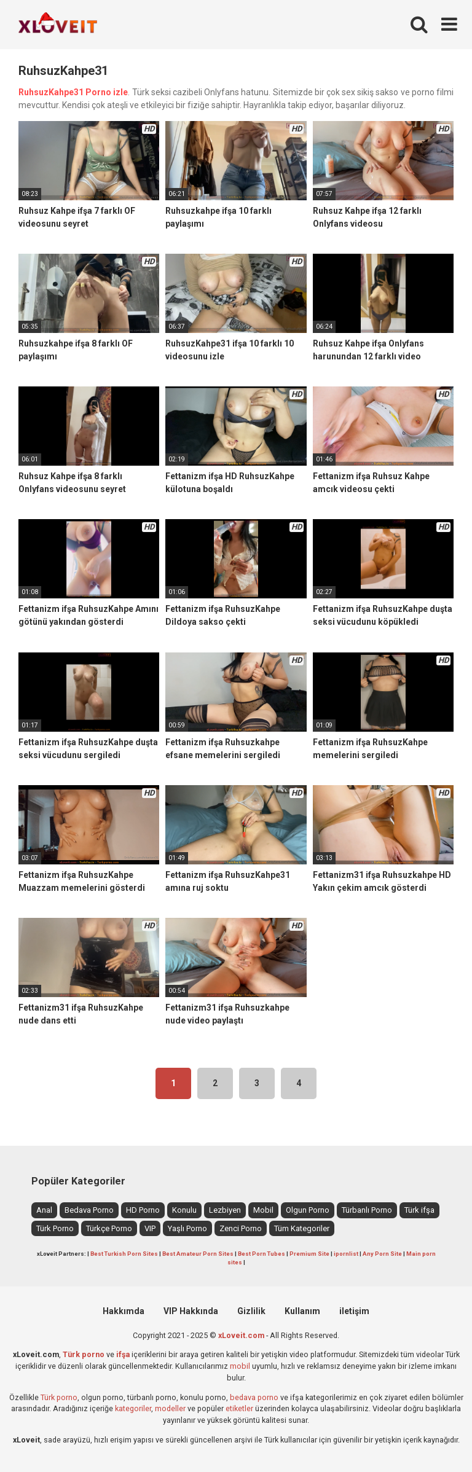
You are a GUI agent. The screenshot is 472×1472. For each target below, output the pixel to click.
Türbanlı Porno (367, 1210)
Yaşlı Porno (187, 1228)
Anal (44, 1210)
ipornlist (346, 1253)
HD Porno (143, 1210)
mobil (240, 1366)
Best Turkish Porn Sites (124, 1253)
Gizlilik (251, 1311)
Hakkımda (123, 1311)
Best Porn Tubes (261, 1253)
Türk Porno (55, 1228)
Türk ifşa (419, 1210)
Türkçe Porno (109, 1228)
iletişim (354, 1311)
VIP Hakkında (190, 1311)
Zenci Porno (240, 1228)
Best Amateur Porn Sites (198, 1253)
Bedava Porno (89, 1210)
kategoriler (133, 1408)
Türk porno (59, 1397)
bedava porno (254, 1397)
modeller (170, 1408)
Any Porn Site (382, 1253)
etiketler (239, 1408)
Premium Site (309, 1253)
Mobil (263, 1210)
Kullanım (302, 1311)
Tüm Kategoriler (301, 1228)
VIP (149, 1228)
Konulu (184, 1210)
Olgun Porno (307, 1210)
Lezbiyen (225, 1210)
